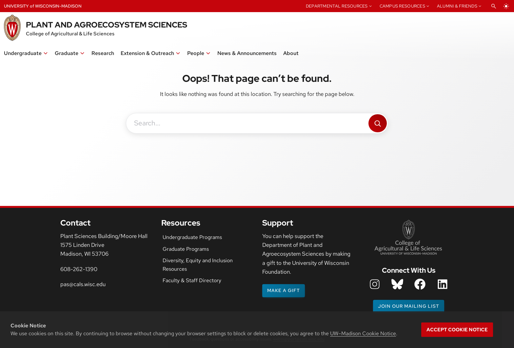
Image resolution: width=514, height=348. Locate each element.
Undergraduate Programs (192, 237)
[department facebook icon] (419, 284)
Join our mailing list (408, 306)
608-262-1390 (78, 269)
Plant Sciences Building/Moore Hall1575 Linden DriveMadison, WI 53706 (104, 244)
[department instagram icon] (374, 284)
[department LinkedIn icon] (442, 284)
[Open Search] (493, 6)
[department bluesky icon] (397, 284)
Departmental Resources (337, 6)
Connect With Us (408, 270)
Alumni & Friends (457, 6)
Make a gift (283, 290)
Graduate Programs (186, 249)
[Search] (377, 123)
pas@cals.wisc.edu (83, 284)
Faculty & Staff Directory (192, 280)
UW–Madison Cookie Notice (363, 333)
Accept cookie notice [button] (457, 329)
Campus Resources (402, 6)
